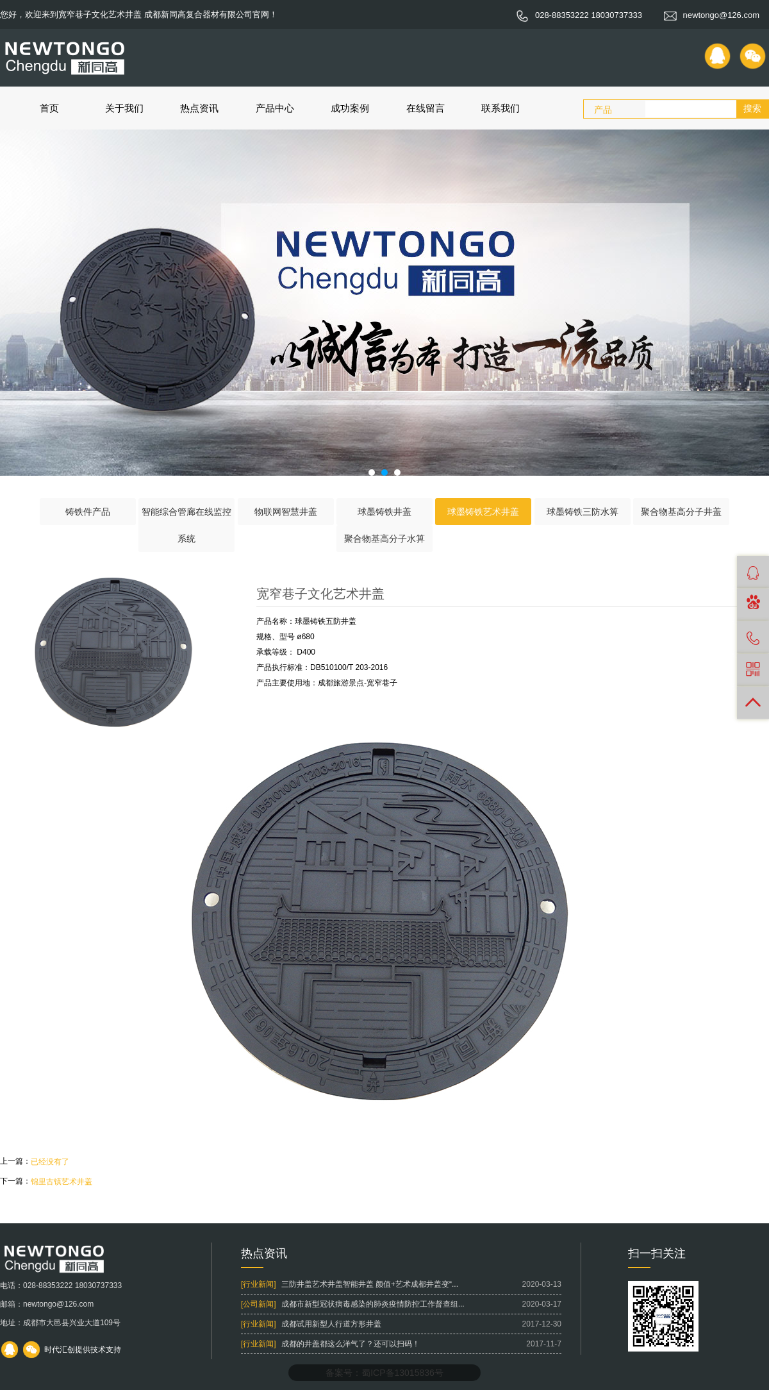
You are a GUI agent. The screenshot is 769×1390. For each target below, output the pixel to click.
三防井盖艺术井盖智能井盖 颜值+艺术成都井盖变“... (369, 1284)
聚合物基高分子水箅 (384, 538)
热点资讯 (199, 108)
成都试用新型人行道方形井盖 (331, 1323)
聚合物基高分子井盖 (681, 512)
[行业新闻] (258, 1284)
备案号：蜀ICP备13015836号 (384, 1373)
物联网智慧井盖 (285, 512)
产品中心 (275, 108)
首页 (49, 108)
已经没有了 (50, 1161)
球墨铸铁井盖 (384, 512)
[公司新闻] (258, 1304)
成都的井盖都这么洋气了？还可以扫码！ (350, 1343)
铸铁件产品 (87, 512)
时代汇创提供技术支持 (82, 1349)
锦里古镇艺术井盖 (61, 1181)
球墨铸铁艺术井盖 (483, 512)
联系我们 (500, 108)
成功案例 (350, 108)
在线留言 (425, 108)
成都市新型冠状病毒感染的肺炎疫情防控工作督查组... (373, 1304)
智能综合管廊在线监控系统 (186, 525)
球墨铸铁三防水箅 (582, 512)
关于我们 (124, 108)
